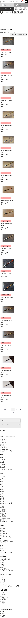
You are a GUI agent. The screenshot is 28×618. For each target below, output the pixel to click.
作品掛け (2, 562)
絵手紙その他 (3, 540)
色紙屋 (2, 613)
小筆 (1, 493)
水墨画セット (3, 515)
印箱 (1, 478)
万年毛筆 (2, 579)
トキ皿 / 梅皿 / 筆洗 (5, 537)
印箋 (1, 488)
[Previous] (4, 409)
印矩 (1, 496)
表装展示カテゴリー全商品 (7, 570)
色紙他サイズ (3, 598)
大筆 (11, 29)
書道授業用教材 (4, 449)
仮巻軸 (2, 560)
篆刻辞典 (2, 498)
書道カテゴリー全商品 (6, 451)
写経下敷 (2, 466)
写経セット (3, 458)
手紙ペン (2, 582)
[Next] (14, 412)
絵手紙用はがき (4, 533)
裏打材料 (2, 565)
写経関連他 (3, 468)
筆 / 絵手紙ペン (4, 532)
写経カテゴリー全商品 (6, 469)
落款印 (2, 520)
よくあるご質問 (7, 8)
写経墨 (2, 463)
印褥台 (2, 491)
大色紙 (2, 593)
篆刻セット (3, 479)
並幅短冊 (2, 603)
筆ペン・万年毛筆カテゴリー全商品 (9, 586)
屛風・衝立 (3, 599)
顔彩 (1, 530)
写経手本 (2, 464)
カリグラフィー (4, 584)
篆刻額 (2, 499)
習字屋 (2, 612)
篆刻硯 (2, 495)
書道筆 (8, 29)
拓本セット (3, 549)
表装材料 (2, 564)
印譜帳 (2, 490)
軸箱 (1, 567)
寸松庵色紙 (3, 594)
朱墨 (1, 486)
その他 (2, 501)
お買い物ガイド (6, 5)
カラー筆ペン (3, 581)
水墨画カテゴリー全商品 (6, 521)
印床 (1, 484)
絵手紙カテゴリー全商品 (6, 542)
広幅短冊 (2, 601)
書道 (5, 29)
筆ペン (2, 577)
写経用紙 (2, 459)
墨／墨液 (2, 535)
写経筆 (2, 461)
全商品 (1, 29)
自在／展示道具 (4, 569)
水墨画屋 (2, 615)
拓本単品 (2, 550)
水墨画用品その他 (5, 518)
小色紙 (2, 596)
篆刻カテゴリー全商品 (6, 503)
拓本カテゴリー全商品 (6, 552)
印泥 (1, 483)
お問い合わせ (20, 5)
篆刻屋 (2, 616)
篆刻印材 (2, 476)
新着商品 (2, 430)
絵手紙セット (3, 528)
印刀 (1, 481)
